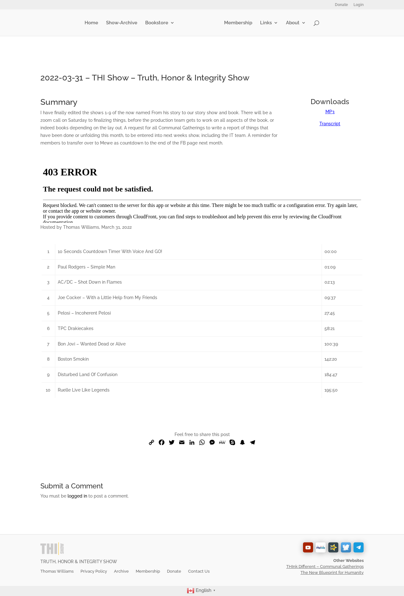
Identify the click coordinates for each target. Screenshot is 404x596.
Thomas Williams (57, 571)
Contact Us (199, 571)
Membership (237, 23)
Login (359, 5)
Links (264, 23)
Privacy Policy (93, 571)
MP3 (330, 111)
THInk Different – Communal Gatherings (325, 566)
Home (92, 23)
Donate (341, 5)
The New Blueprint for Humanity (332, 572)
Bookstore (157, 23)
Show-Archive (123, 23)
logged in (77, 496)
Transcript (329, 123)
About (291, 23)
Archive (121, 571)
